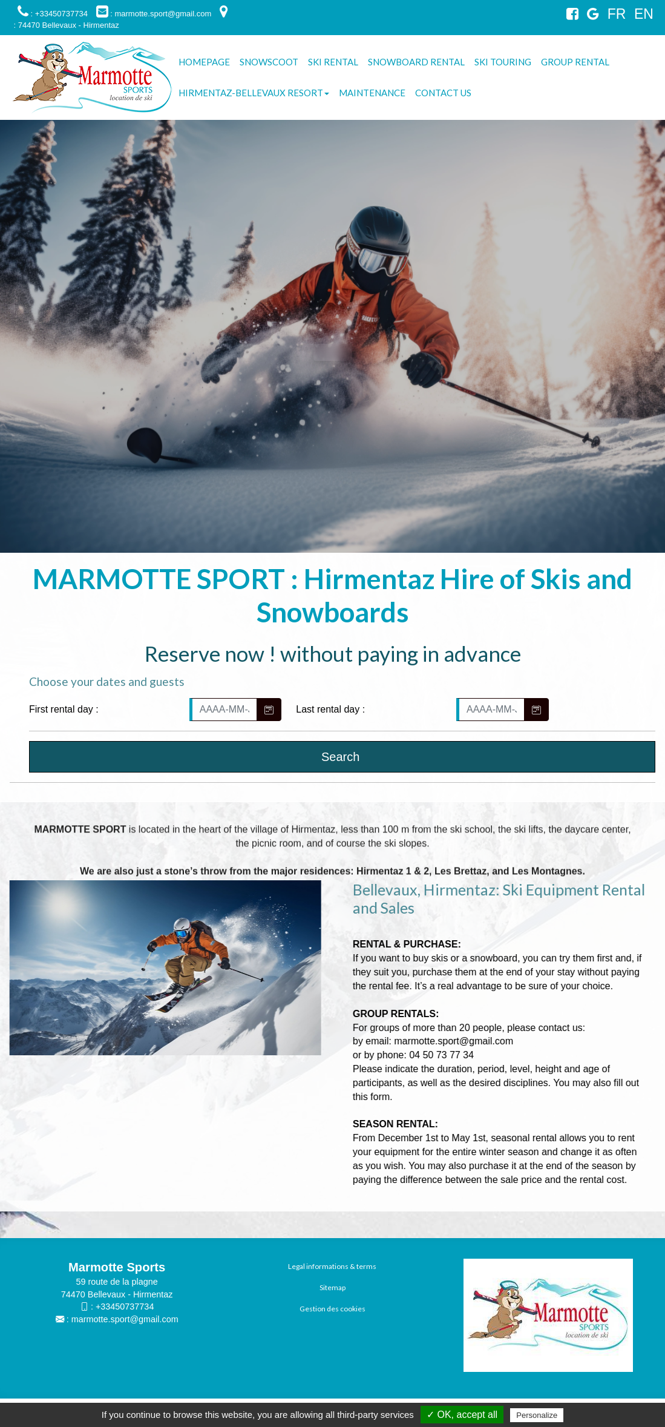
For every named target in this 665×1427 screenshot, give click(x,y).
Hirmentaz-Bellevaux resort (254, 92)
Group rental (575, 61)
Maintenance (372, 92)
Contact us (443, 92)
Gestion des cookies (332, 1308)
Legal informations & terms (332, 1266)
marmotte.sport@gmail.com (125, 1319)
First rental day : (64, 709)
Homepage (204, 61)
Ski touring (502, 61)
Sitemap (332, 1287)
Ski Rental (333, 61)
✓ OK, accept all (462, 1414)
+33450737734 (125, 1306)
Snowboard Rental (416, 61)
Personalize (536, 1415)
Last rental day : (330, 709)
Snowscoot (269, 61)
